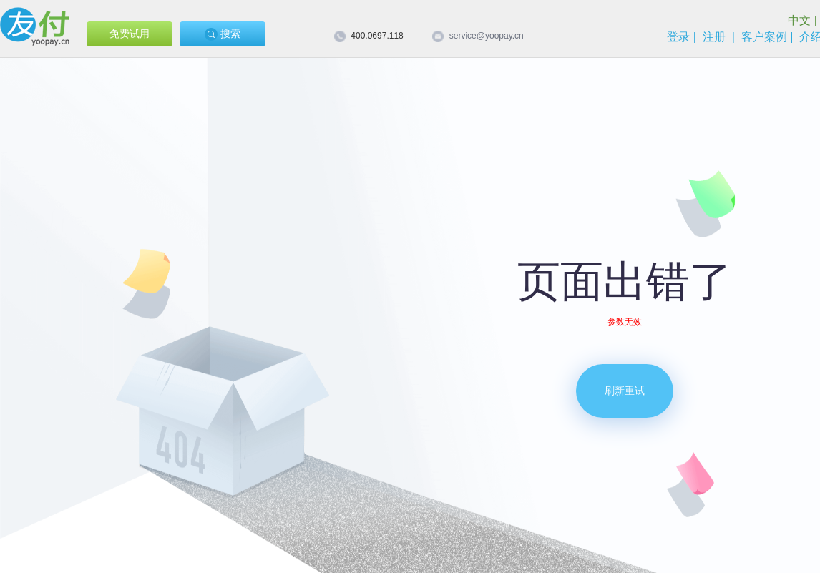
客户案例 (764, 37)
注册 (714, 37)
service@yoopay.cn (486, 36)
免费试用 (129, 33)
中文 (799, 20)
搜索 (222, 34)
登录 (678, 37)
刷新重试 (625, 390)
